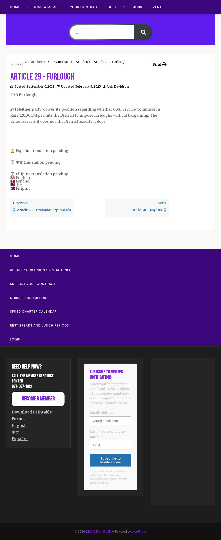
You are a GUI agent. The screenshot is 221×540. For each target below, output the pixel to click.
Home (15, 7)
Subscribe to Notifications (110, 460)
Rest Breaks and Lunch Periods (39, 325)
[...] (102, 32)
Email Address (101, 413)
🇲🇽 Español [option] (20, 181)
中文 (15, 432)
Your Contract (84, 7)
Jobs (137, 7)
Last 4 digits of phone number (107, 434)
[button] (160, 64)
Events (157, 7)
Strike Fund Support (29, 298)
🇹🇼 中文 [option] (16, 185)
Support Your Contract (33, 284)
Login (15, 339)
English (19, 425)
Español (20, 438)
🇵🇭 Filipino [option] (20, 188)
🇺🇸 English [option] (20, 177)
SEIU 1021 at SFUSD (99, 531)
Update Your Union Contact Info (41, 270)
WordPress (139, 531)
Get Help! (116, 7)
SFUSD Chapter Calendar (33, 311)
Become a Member (45, 7)
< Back (17, 64)
